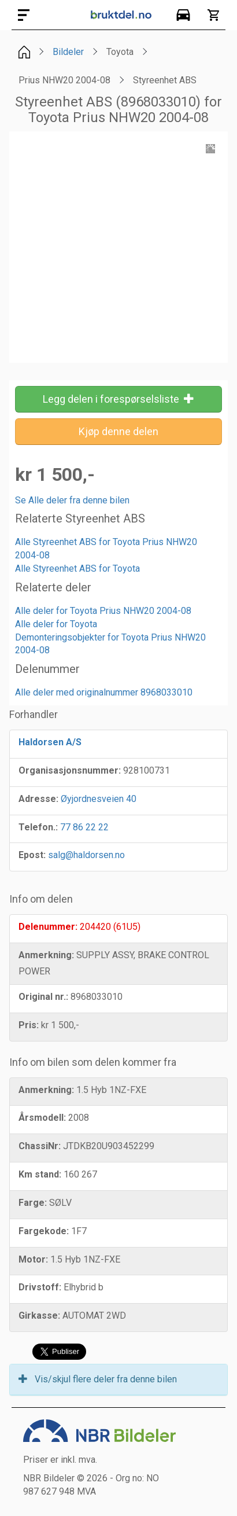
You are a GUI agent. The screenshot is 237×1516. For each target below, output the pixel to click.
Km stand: (39, 1174)
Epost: (32, 854)
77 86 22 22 (84, 827)
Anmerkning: (46, 955)
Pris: (28, 1025)
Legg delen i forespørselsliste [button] (118, 399)
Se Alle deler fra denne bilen (72, 500)
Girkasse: (39, 1315)
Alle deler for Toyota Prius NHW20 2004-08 (103, 610)
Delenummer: (47, 926)
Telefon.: (38, 827)
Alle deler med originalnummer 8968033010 (103, 692)
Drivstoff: (39, 1287)
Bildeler (68, 51)
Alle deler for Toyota (56, 624)
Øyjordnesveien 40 (98, 798)
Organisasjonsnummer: (69, 770)
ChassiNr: (39, 1145)
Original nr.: (43, 996)
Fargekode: (43, 1231)
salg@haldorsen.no (86, 854)
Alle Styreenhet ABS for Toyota (77, 568)
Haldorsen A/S (50, 742)
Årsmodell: (42, 1117)
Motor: (33, 1259)
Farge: (32, 1202)
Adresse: (38, 798)
